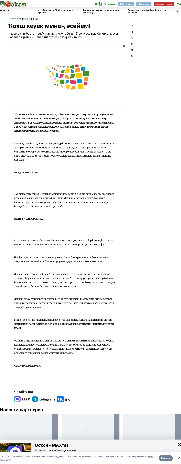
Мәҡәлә (5, 10)
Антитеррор (109, 4)
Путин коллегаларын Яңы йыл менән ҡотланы (147, 11)
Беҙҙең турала (164, 4)
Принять (166, 458)
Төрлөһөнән (14, 18)
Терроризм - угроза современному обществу (101, 11)
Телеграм (144, 4)
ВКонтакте (125, 4)
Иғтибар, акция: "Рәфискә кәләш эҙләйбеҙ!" (55, 11)
